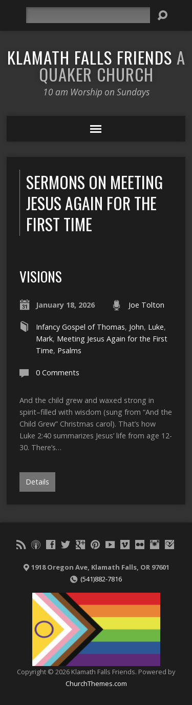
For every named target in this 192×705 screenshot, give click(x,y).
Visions (40, 276)
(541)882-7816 (101, 578)
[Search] (88, 15)
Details (37, 482)
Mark (44, 339)
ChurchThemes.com (96, 683)
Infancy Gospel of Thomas (80, 327)
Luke (156, 327)
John (136, 327)
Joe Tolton (146, 305)
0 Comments (57, 372)
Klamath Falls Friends (96, 65)
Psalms (69, 350)
